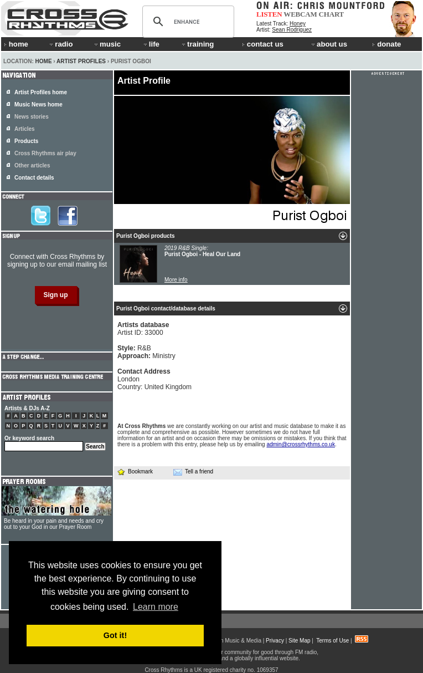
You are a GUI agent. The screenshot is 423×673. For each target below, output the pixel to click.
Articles (24, 129)
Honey (298, 24)
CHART (331, 14)
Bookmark (135, 471)
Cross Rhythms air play (45, 153)
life (150, 44)
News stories (31, 117)
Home (43, 61)
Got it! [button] (115, 635)
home (16, 44)
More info (176, 280)
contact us (262, 44)
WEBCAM (300, 14)
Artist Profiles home (40, 92)
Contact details (34, 178)
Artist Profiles (81, 61)
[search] (186, 21)
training (197, 44)
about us (328, 44)
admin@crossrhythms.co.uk (300, 444)
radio (60, 44)
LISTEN (269, 14)
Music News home (38, 104)
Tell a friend (193, 472)
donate (386, 44)
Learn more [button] (155, 606)
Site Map (299, 641)
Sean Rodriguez (292, 30)
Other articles (32, 165)
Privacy (275, 641)
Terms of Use (332, 641)
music (107, 44)
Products (26, 141)
